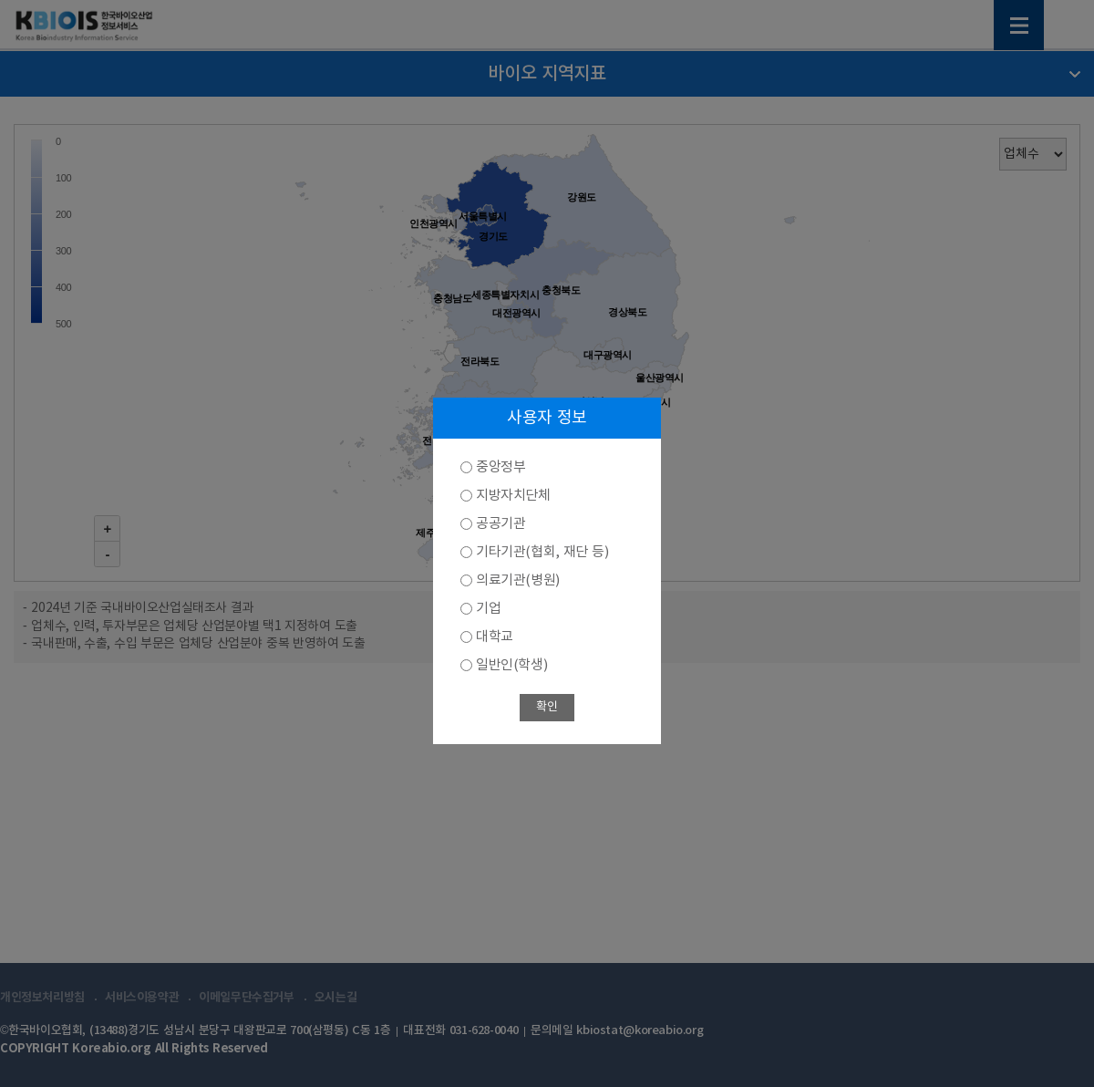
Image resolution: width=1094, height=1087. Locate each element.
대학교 (494, 637)
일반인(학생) (511, 665)
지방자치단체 (513, 495)
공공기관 (500, 524)
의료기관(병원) (518, 580)
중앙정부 (500, 467)
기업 (488, 608)
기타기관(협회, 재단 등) (542, 552)
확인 (546, 707)
